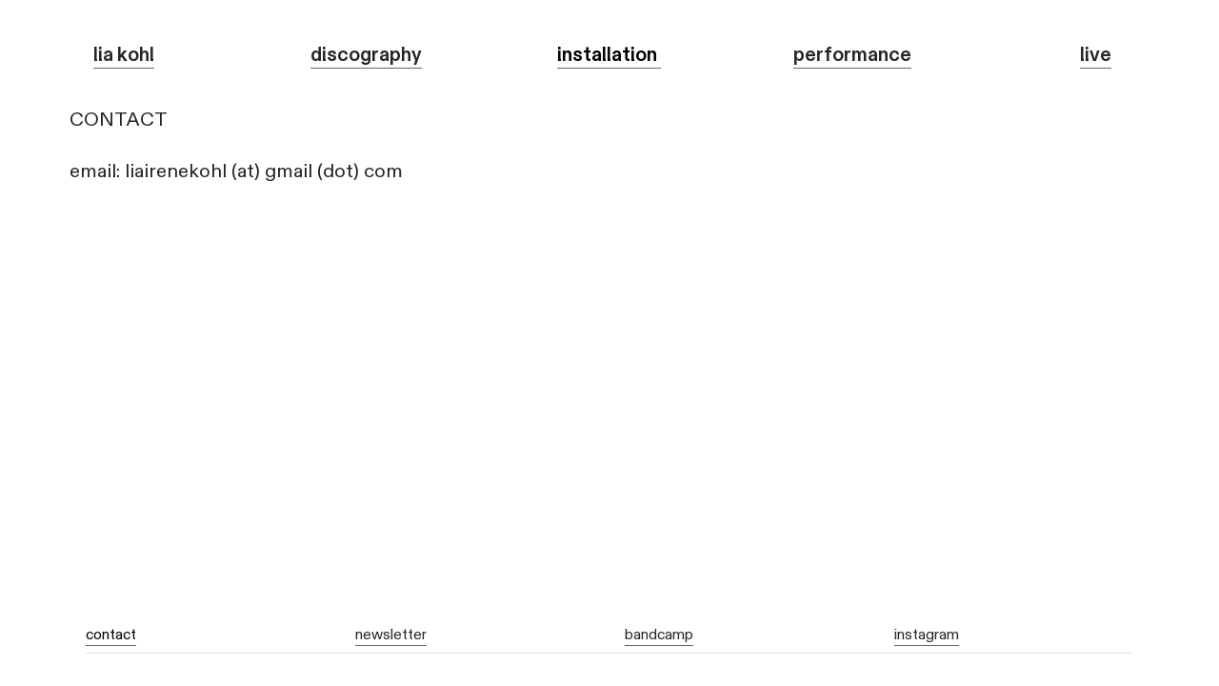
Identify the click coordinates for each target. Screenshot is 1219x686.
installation (609, 55)
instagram (926, 635)
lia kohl (123, 55)
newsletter (391, 635)
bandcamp (659, 635)
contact (111, 635)
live (1095, 55)
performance (852, 55)
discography (366, 55)
